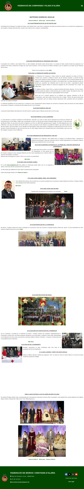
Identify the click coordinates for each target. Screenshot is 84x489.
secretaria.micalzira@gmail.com (20, 482)
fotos (21, 229)
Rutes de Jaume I (22, 172)
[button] (82, 5)
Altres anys (42, 20)
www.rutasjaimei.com (13, 165)
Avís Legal (71, 481)
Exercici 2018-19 (33, 20)
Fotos (65, 191)
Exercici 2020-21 (50, 20)
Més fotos (27, 159)
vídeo (50, 70)
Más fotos (31, 341)
